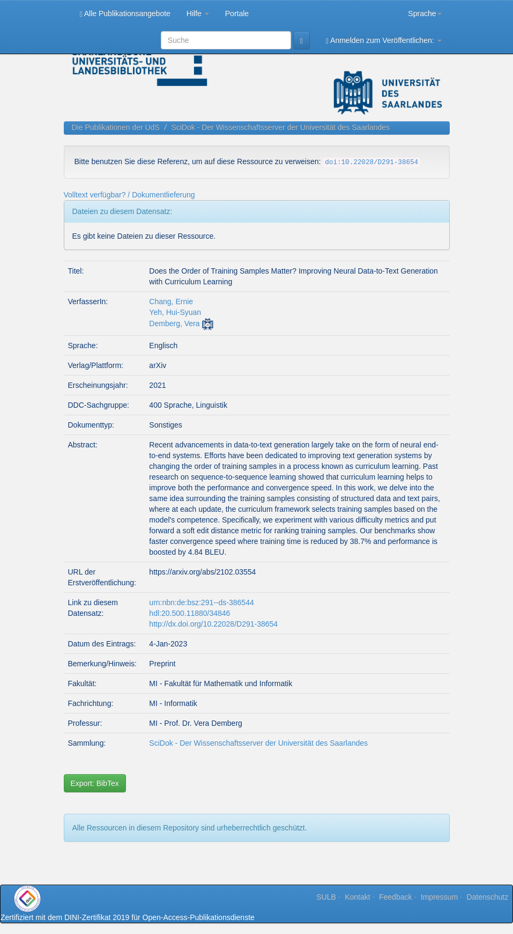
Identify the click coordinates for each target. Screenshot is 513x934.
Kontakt (357, 897)
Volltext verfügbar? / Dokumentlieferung (129, 194)
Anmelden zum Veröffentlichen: (384, 40)
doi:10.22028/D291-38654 (371, 162)
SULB (326, 897)
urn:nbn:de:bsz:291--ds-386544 (201, 602)
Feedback (395, 897)
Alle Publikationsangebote (125, 13)
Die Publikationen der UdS (116, 127)
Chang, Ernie (171, 301)
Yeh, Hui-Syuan (175, 312)
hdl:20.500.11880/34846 (189, 613)
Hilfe (198, 13)
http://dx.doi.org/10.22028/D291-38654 (213, 624)
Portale (237, 13)
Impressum (439, 897)
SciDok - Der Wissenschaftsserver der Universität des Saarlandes (280, 127)
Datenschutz (487, 897)
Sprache (424, 13)
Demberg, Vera (174, 323)
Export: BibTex (95, 783)
